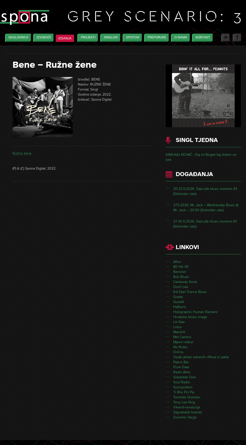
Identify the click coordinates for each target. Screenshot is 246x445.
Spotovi (131, 38)
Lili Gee (179, 322)
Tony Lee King (184, 402)
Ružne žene (22, 153)
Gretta (178, 297)
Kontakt (201, 38)
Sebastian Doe (184, 377)
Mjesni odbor (183, 342)
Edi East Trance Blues (190, 292)
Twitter (225, 38)
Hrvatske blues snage (190, 317)
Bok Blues (181, 277)
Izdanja (65, 38)
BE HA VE (181, 267)
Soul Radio (181, 382)
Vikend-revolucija (186, 407)
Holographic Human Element (195, 312)
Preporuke (155, 38)
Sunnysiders (183, 387)
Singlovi (109, 38)
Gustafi (178, 302)
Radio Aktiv (182, 372)
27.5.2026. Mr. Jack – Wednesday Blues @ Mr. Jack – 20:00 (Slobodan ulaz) (205, 207)
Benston (179, 272)
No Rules (180, 347)
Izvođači (42, 38)
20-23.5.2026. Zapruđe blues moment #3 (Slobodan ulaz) (205, 191)
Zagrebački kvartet (187, 412)
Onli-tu (178, 352)
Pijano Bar (181, 362)
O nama (179, 38)
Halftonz (179, 307)
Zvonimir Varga (184, 417)
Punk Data (181, 367)
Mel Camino (182, 337)
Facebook (237, 38)
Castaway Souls (185, 282)
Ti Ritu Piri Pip (184, 392)
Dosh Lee (180, 287)
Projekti (86, 38)
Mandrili (179, 332)
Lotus (177, 327)
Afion (177, 262)
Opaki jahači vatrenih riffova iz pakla (201, 357)
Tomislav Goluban (186, 397)
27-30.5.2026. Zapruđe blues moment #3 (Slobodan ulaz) (205, 223)
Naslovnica (17, 38)
